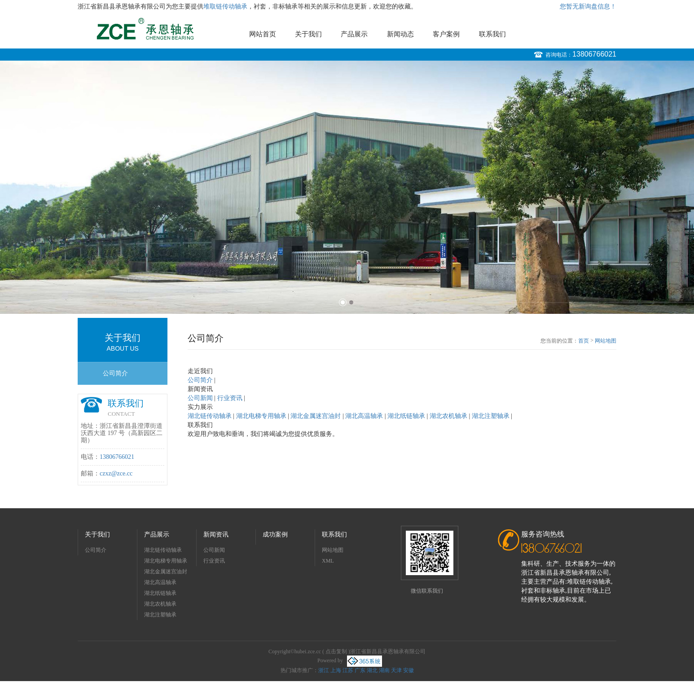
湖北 (372, 670)
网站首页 (262, 34)
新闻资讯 (215, 534)
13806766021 (594, 54)
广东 (360, 670)
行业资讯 (214, 561)
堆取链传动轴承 (225, 6)
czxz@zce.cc (116, 473)
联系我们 (492, 34)
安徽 (408, 670)
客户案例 (446, 34)
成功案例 (275, 534)
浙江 (323, 670)
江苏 (348, 670)
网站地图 (605, 341)
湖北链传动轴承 (163, 550)
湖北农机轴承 (160, 604)
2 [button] (351, 302)
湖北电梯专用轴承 (165, 561)
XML (328, 561)
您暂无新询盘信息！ (588, 6)
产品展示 (354, 34)
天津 (396, 670)
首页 (583, 341)
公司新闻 (214, 550)
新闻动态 (400, 34)
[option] (347, 187)
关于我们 (308, 34)
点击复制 (336, 651)
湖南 (384, 670)
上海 (335, 670)
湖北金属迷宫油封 (165, 571)
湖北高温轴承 (160, 582)
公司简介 (115, 373)
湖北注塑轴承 (160, 615)
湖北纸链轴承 (160, 593)
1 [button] (343, 302)
